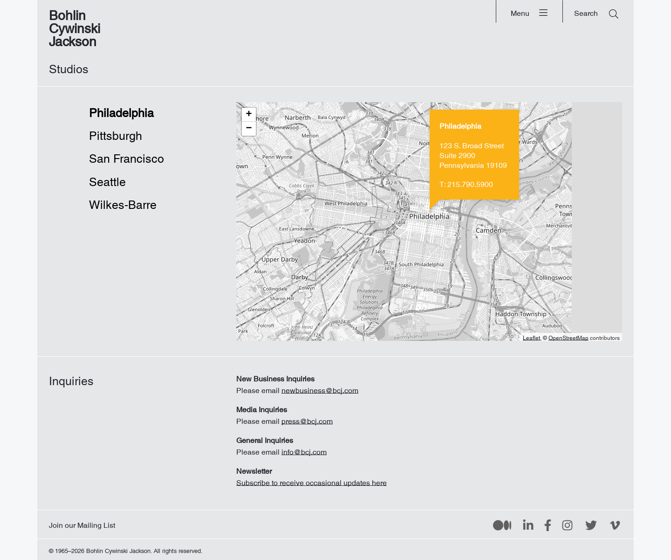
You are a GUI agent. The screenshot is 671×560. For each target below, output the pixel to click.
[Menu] (529, 11)
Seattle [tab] (107, 179)
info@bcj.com (304, 449)
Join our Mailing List (82, 523)
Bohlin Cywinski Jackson (74, 25)
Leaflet (531, 337)
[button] (249, 115)
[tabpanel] (429, 221)
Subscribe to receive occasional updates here (311, 480)
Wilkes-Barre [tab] (121, 202)
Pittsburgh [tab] (115, 133)
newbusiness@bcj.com (319, 388)
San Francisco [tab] (121, 155)
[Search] (596, 11)
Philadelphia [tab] (121, 110)
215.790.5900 (470, 182)
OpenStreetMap (568, 337)
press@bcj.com (307, 419)
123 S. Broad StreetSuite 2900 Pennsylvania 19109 (473, 153)
